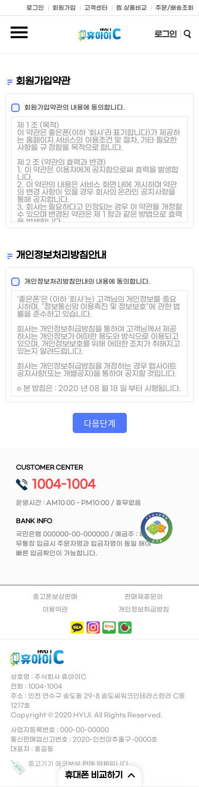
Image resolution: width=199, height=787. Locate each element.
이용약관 (55, 609)
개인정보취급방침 (143, 609)
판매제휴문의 (144, 597)
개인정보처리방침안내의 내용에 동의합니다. (84, 282)
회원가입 (64, 8)
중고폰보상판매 (55, 597)
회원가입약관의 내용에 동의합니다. (71, 108)
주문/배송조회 (174, 8)
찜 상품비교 (131, 8)
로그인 (35, 8)
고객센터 (96, 8)
